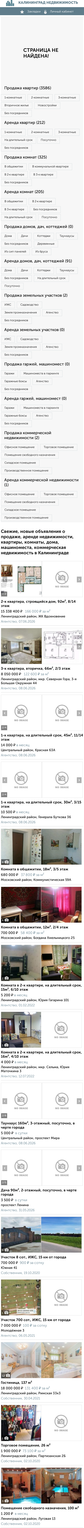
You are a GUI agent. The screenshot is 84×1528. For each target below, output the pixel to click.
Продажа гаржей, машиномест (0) (37, 364)
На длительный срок (18, 140)
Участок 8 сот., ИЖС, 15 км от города (33, 1257)
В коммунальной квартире (50, 166)
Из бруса (41, 251)
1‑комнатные (13, 97)
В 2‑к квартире (14, 174)
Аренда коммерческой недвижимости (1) (41, 482)
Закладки (30, 11)
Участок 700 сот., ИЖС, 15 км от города (36, 1320)
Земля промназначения (20, 312)
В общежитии (13, 166)
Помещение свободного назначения (29, 455)
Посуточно (48, 140)
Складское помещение (20, 462)
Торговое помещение (59, 447)
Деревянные (45, 243)
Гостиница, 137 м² (16, 1383)
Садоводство (29, 304)
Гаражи (9, 373)
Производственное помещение (26, 470)
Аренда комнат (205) (24, 192)
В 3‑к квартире (43, 174)
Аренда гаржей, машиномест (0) (35, 399)
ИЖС (7, 304)
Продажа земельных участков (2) (35, 296)
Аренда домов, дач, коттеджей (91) (38, 261)
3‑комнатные (67, 97)
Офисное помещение (19, 447)
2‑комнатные (40, 97)
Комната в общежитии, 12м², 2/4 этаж (34, 927)
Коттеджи (43, 236)
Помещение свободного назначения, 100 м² (40, 1508)
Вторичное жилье (16, 105)
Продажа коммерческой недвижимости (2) (27, 435)
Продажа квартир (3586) (27, 88)
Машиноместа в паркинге (41, 373)
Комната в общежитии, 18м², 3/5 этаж (34, 869)
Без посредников (16, 113)
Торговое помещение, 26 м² (25, 1445)
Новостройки (47, 105)
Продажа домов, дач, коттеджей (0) (38, 227)
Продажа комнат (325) (25, 157)
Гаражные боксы (15, 381)
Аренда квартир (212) (24, 123)
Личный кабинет (59, 11)
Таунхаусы (67, 236)
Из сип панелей (15, 251)
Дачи (24, 236)
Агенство (52, 312)
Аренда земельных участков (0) (34, 330)
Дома (8, 236)
